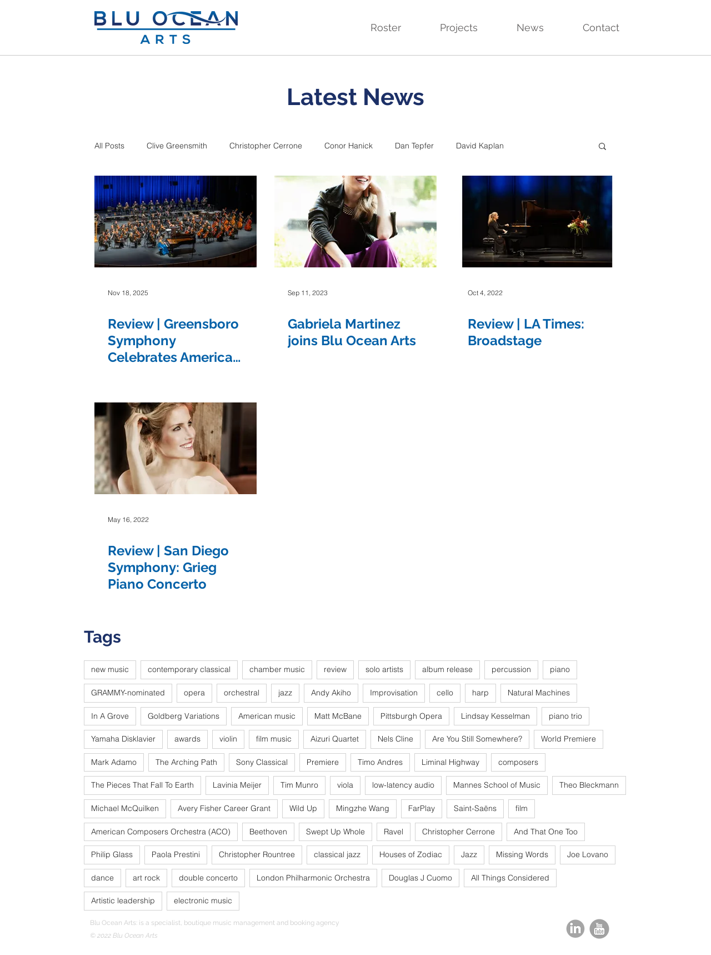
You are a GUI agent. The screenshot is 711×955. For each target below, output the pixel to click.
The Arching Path (186, 762)
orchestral (241, 693)
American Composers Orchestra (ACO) (161, 832)
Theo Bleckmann (589, 785)
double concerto (208, 878)
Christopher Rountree (257, 854)
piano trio (565, 716)
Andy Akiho (331, 693)
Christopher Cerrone (265, 146)
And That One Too (546, 832)
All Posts (109, 146)
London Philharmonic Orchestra (313, 878)
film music (274, 739)
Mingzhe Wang (362, 808)
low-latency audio (403, 785)
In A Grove (110, 716)
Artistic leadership (123, 901)
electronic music (203, 901)
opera (194, 693)
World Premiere (568, 739)
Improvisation (394, 693)
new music (110, 669)
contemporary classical (189, 669)
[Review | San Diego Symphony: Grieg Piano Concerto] (175, 448)
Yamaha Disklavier (123, 739)
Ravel (393, 832)
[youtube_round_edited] (599, 929)
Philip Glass (112, 854)
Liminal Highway (450, 762)
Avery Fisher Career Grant (224, 808)
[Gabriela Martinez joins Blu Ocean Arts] (355, 221)
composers (518, 762)
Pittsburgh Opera (411, 716)
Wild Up (303, 808)
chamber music (277, 669)
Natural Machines (539, 693)
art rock (146, 878)
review (335, 669)
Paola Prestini (176, 854)
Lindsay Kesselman (495, 716)
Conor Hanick (348, 146)
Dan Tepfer (414, 146)
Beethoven (268, 832)
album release (447, 669)
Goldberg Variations (183, 716)
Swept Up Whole (335, 832)
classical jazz (337, 854)
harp (480, 693)
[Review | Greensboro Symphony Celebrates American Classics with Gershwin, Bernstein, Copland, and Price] (175, 221)
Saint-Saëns (475, 808)
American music (267, 716)
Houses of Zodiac (410, 854)
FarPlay (421, 808)
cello (445, 693)
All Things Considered (510, 878)
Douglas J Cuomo (420, 878)
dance (102, 878)
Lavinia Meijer (237, 785)
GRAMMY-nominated (128, 693)
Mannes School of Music (496, 785)
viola (345, 785)
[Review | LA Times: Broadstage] (535, 221)
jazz (285, 693)
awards (187, 739)
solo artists (384, 669)
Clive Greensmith (177, 146)
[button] (374, 28)
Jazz (469, 854)
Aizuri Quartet (335, 739)
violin (228, 739)
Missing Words (522, 854)
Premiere (323, 762)
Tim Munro (299, 785)
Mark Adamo (114, 762)
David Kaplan (480, 146)
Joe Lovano (587, 854)
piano (560, 669)
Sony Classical (262, 762)
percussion (511, 669)
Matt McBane (338, 716)
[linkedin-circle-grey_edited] (575, 929)
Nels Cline (395, 739)
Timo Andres (380, 762)
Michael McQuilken (125, 808)
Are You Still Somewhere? (477, 739)
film (521, 808)
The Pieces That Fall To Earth (142, 785)
